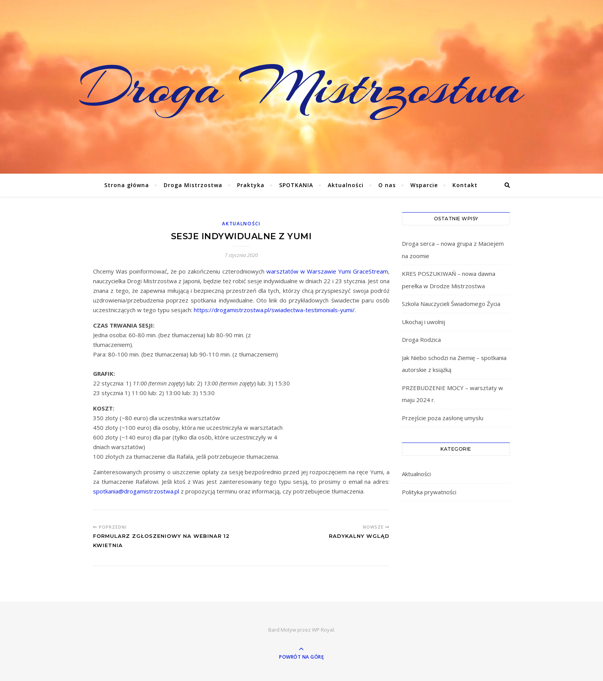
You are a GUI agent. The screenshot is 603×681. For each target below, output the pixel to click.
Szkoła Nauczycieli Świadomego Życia (451, 304)
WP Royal (323, 629)
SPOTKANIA (296, 185)
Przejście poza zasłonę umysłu (442, 418)
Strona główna (126, 185)
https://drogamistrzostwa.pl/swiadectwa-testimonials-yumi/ (274, 310)
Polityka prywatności (429, 492)
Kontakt (465, 185)
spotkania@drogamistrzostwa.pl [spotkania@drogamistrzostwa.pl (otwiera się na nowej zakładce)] (136, 491)
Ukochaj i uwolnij (423, 322)
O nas (387, 185)
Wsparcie (424, 185)
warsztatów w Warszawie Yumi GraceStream (327, 271)
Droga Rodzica (421, 339)
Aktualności (346, 185)
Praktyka (250, 185)
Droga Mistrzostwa (302, 87)
